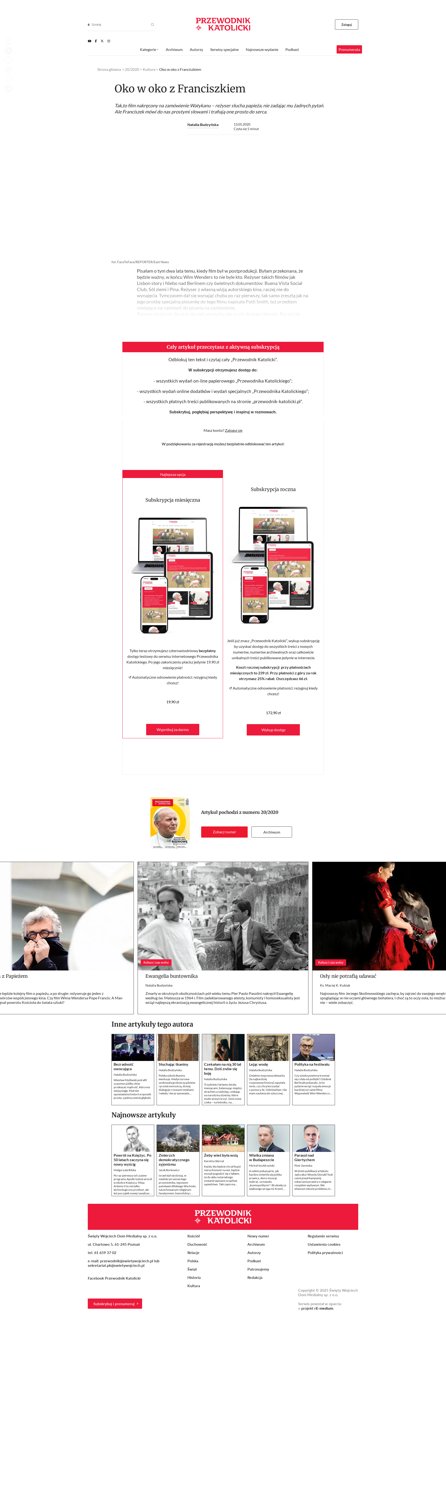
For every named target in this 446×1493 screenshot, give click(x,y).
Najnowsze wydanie (262, 49)
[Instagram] (108, 41)
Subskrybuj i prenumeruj (114, 1303)
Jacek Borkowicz (169, 1170)
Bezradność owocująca (124, 1066)
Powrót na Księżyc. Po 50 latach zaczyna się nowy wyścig (132, 1159)
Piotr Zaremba (303, 1165)
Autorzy (196, 49)
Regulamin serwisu (323, 1236)
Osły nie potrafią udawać (348, 976)
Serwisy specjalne (224, 49)
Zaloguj (346, 25)
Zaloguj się (233, 430)
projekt (317, 1308)
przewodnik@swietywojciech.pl (126, 1260)
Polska (192, 1260)
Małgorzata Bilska (125, 1170)
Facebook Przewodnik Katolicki (114, 1278)
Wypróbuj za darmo (173, 729)
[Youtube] (89, 41)
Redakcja (254, 1277)
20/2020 (269, 812)
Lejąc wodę (258, 1064)
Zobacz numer (224, 832)
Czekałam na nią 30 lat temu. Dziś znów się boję (222, 1068)
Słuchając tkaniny (173, 1064)
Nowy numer (258, 1236)
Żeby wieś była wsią (221, 1155)
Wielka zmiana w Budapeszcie (261, 1157)
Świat (192, 1269)
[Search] (88, 25)
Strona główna (109, 69)
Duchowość (197, 1244)
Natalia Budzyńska (202, 124)
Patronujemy (258, 1269)
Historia (194, 1277)
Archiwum (271, 832)
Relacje (193, 1252)
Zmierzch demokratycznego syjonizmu (174, 1159)
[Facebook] (96, 41)
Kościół (193, 1236)
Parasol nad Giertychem (304, 1157)
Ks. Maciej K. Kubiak (335, 985)
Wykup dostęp (273, 729)
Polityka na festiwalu (312, 1064)
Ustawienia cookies (324, 1244)
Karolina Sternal (214, 1161)
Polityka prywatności (325, 1252)
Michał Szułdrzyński (261, 1165)
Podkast (292, 49)
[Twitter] (102, 41)
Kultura (149, 69)
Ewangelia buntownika (171, 976)
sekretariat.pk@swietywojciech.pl (116, 1265)
